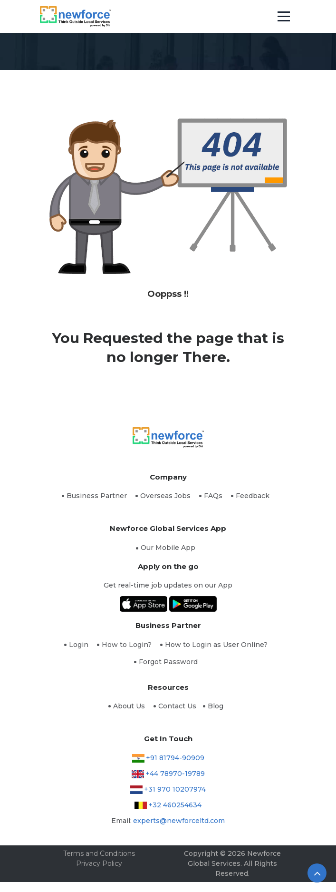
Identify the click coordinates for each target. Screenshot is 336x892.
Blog (215, 706)
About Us (129, 706)
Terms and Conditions (99, 853)
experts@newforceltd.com (179, 820)
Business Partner (97, 495)
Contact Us (177, 706)
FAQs (213, 495)
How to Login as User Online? (216, 644)
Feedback (252, 495)
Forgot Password (168, 661)
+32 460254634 (175, 805)
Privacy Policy (99, 863)
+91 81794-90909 (175, 758)
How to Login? (127, 644)
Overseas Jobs (165, 495)
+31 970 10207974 (175, 789)
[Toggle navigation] (284, 16)
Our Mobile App (168, 547)
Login (78, 644)
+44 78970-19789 (175, 773)
